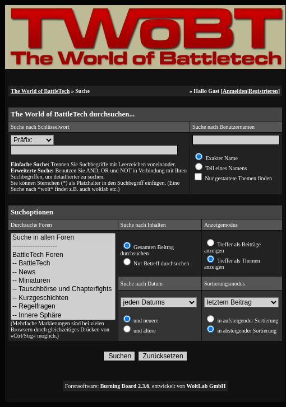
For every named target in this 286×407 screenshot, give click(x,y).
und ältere (144, 331)
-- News (63, 272)
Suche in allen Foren (63, 237)
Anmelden (235, 91)
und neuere (145, 320)
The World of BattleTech (40, 91)
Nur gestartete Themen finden (238, 178)
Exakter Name (221, 158)
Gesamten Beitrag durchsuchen (147, 250)
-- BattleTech (63, 263)
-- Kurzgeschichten (63, 298)
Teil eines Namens (225, 168)
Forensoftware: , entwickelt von (145, 386)
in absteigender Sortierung (246, 331)
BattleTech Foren (63, 255)
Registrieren (263, 91)
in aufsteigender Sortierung (247, 320)
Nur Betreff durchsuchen (161, 263)
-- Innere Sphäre (63, 315)
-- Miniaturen (63, 281)
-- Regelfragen (63, 306)
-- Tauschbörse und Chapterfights (63, 289)
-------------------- (63, 246)
